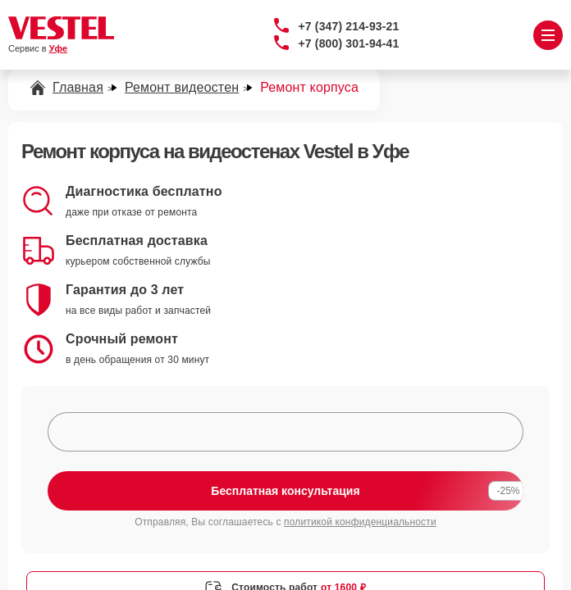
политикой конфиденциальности (360, 522)
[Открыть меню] (548, 35)
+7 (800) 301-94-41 (349, 43)
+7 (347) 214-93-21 (349, 26)
